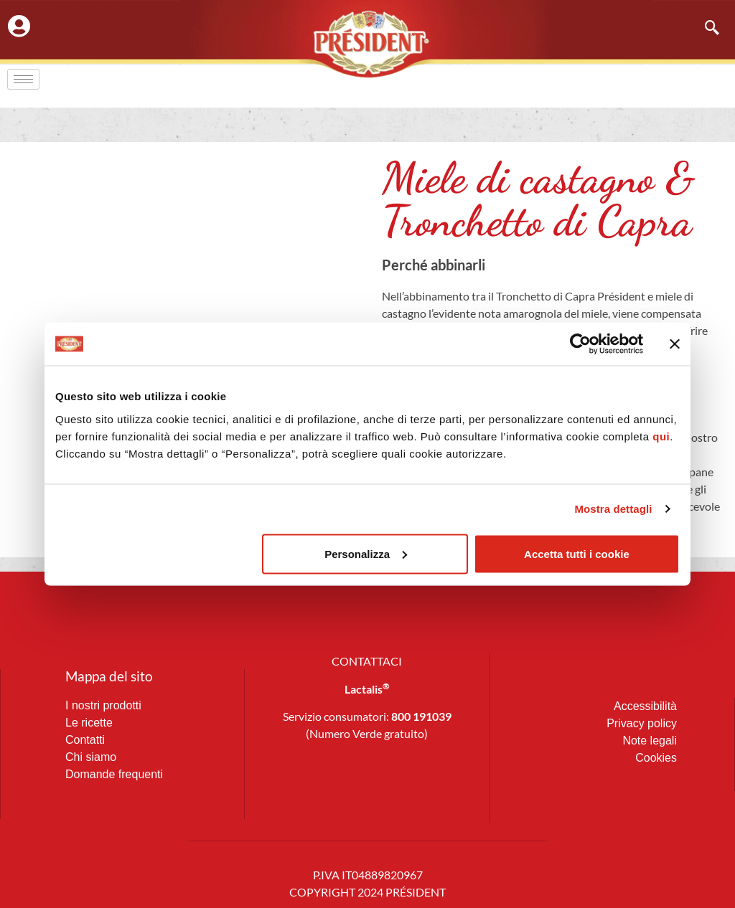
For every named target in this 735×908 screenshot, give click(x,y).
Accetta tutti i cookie (576, 553)
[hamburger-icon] (23, 79)
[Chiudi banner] (675, 344)
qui (661, 436)
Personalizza (365, 553)
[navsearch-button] (704, 28)
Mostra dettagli (613, 509)
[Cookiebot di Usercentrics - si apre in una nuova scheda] (580, 344)
